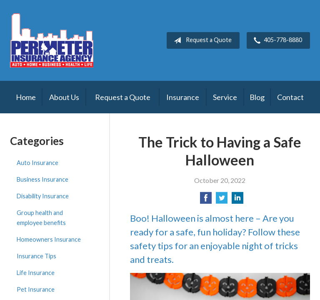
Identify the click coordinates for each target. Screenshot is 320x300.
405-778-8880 (276, 40)
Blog (257, 97)
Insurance (182, 97)
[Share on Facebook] (206, 200)
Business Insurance (42, 179)
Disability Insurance (43, 196)
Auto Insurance (37, 162)
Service (225, 97)
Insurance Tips (36, 256)
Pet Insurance (36, 289)
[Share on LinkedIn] (237, 200)
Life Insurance (36, 272)
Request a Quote (201, 40)
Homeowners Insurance (49, 239)
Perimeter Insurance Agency (51, 40)
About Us (64, 97)
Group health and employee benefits (41, 217)
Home (26, 97)
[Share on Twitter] (222, 200)
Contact (290, 97)
